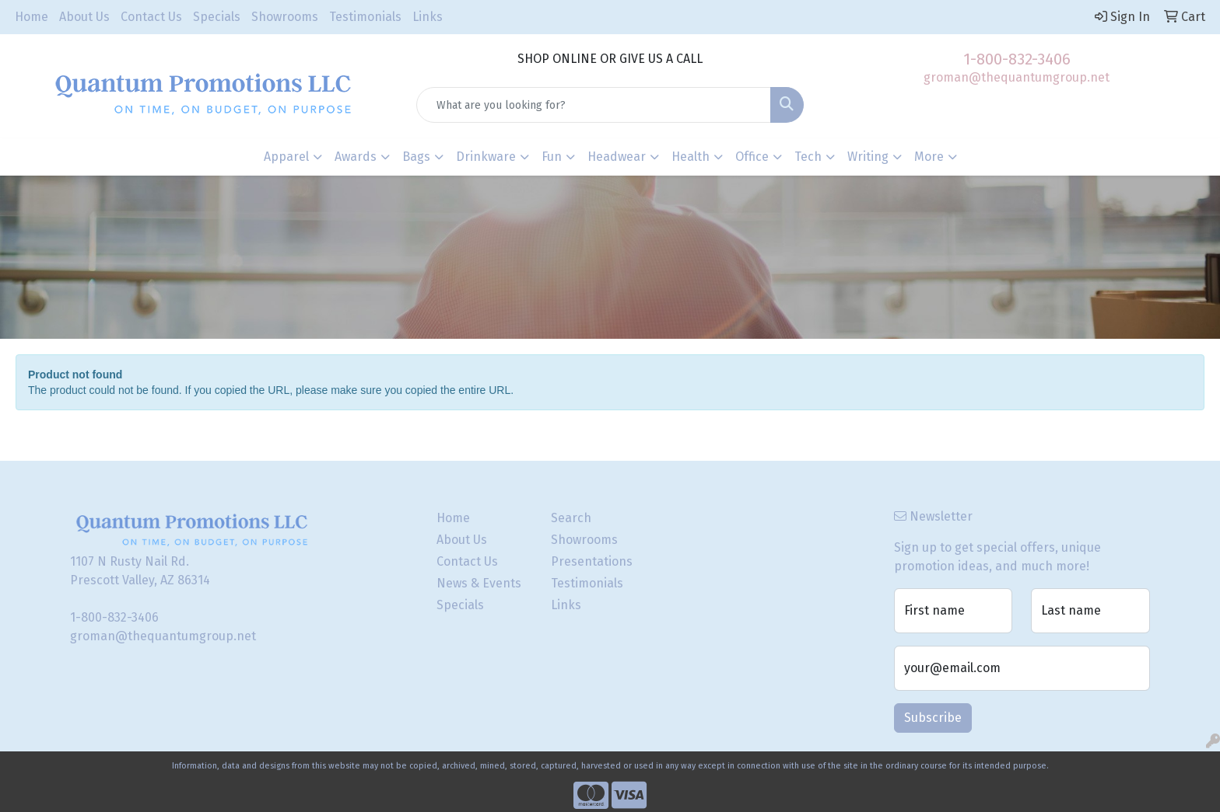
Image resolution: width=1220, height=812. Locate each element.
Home (31, 16)
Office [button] (752, 156)
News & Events (478, 583)
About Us (84, 16)
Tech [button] (808, 156)
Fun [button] (552, 156)
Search (571, 518)
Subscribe (933, 717)
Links (427, 16)
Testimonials (365, 16)
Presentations (592, 561)
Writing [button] (868, 156)
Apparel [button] (286, 156)
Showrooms (284, 16)
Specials (216, 16)
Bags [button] (416, 156)
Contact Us (151, 16)
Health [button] (690, 156)
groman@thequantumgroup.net (1017, 77)
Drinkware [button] (486, 156)
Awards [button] (356, 156)
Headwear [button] (616, 156)
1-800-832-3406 (1017, 59)
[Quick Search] (594, 105)
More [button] (929, 156)
